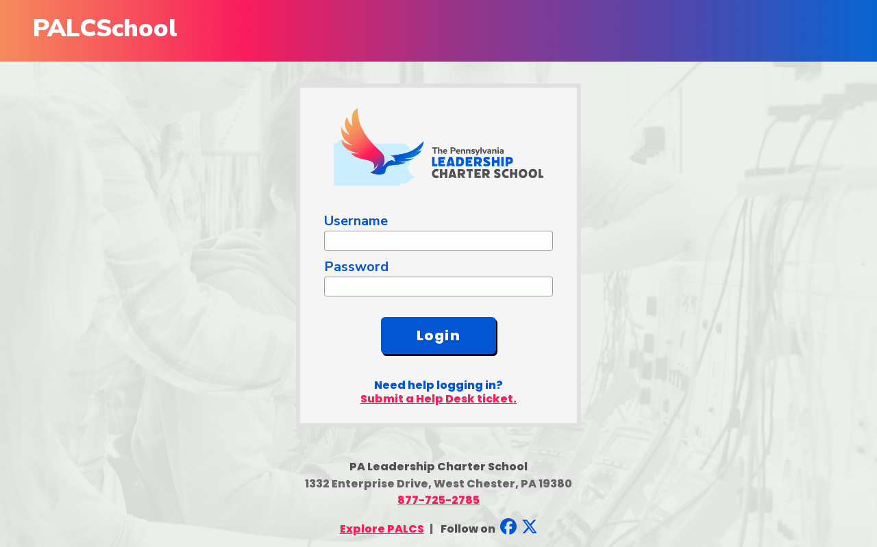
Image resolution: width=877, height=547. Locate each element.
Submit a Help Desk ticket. (438, 399)
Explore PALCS (382, 529)
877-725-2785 (438, 500)
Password (356, 266)
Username (356, 221)
